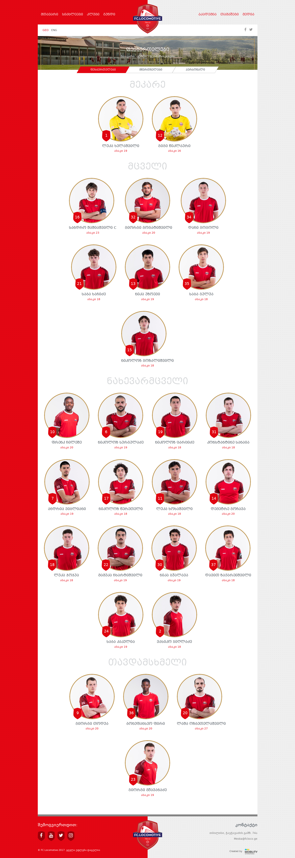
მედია (248, 15)
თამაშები (229, 15)
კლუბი (93, 15)
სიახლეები (72, 15)
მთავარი (49, 15)
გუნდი (109, 15)
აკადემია (207, 15)
